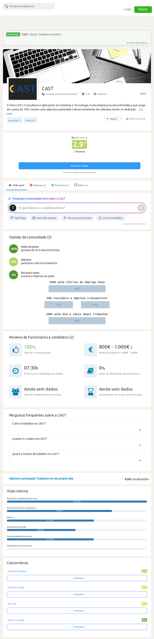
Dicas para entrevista (77, 217)
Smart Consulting (16, 620)
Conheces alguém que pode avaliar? (79, 172)
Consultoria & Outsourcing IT (60, 93)
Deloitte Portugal (16, 587)
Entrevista (60, 185)
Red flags (18, 217)
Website (100, 93)
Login (127, 9)
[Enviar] (141, 207)
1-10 (86, 93)
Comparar (77, 578)
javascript (13, 120)
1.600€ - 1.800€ (129, 352)
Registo (143, 9)
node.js (29, 120)
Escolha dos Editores (137, 43)
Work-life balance (44, 217)
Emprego (38, 185)
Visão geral (16, 185)
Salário (81, 184)
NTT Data (12, 604)
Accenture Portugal (17, 571)
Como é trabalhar (110, 217)
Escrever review (79, 165)
